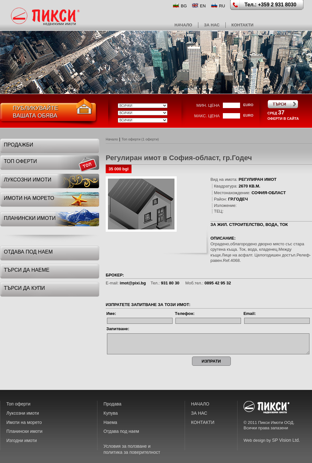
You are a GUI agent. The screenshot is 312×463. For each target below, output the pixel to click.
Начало (112, 139)
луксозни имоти (27, 179)
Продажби (18, 144)
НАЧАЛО (183, 25)
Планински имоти (24, 431)
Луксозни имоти (22, 413)
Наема (110, 422)
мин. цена (208, 105)
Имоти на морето (24, 422)
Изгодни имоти (21, 440)
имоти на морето (29, 198)
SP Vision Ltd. (286, 440)
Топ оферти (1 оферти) (140, 139)
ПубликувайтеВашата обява (35, 112)
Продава (112, 403)
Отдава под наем (121, 431)
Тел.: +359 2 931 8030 (270, 4)
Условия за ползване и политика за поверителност (131, 449)
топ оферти (20, 161)
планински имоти (30, 218)
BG (184, 5)
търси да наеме (26, 270)
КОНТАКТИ (242, 25)
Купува (110, 413)
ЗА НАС (212, 25)
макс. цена (207, 115)
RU (222, 5)
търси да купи (24, 288)
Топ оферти (18, 403)
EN (203, 5)
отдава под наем (28, 252)
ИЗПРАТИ (211, 361)
